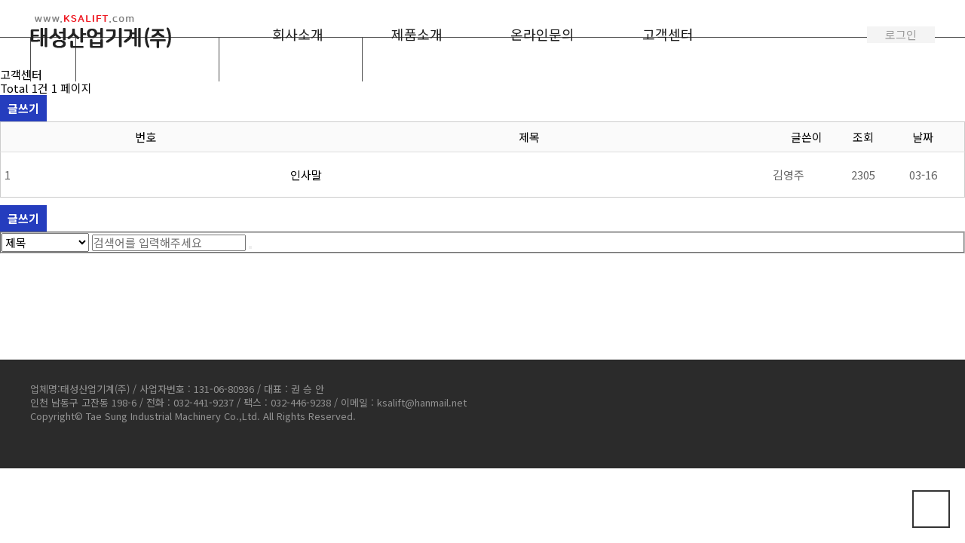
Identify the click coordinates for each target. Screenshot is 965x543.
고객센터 (668, 34)
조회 (863, 137)
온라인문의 (542, 34)
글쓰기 (23, 108)
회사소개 (297, 34)
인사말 (306, 175)
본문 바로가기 (0, 0)
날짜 (922, 137)
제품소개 (417, 34)
